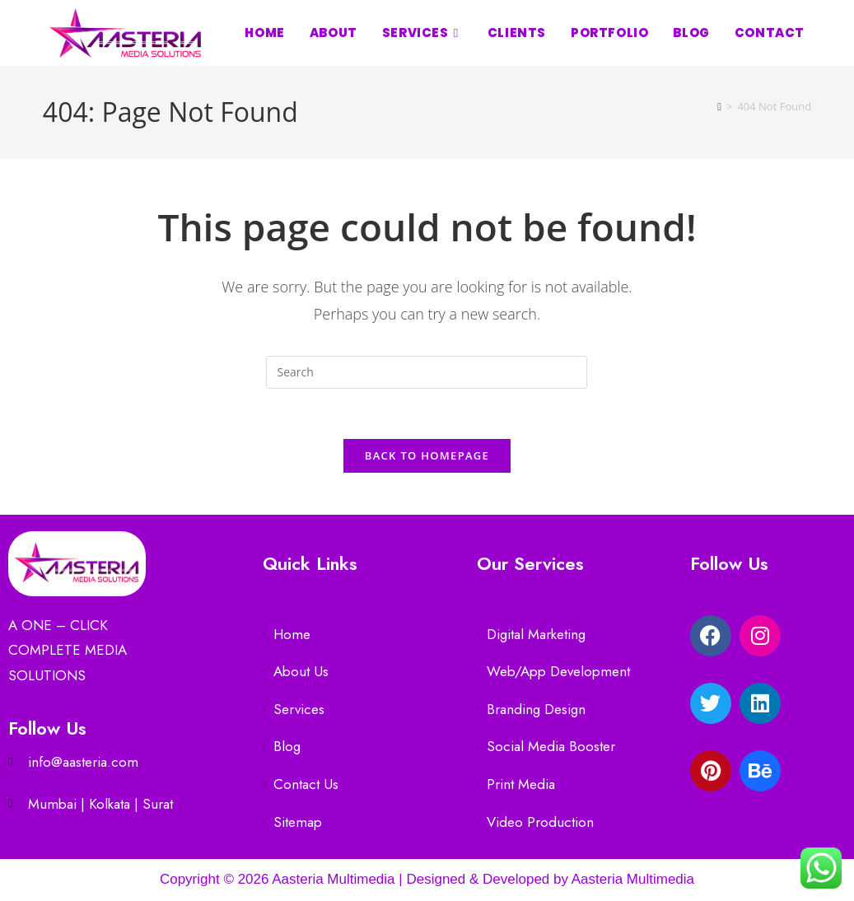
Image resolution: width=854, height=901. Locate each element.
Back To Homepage (427, 455)
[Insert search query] (426, 372)
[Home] (719, 106)
